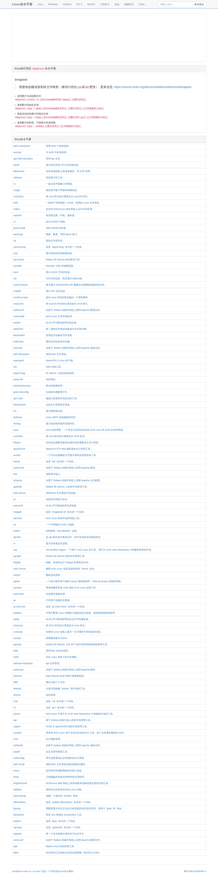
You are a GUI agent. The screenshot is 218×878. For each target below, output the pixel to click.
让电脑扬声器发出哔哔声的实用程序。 (66, 777)
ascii (15, 272)
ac (14, 600)
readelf (17, 291)
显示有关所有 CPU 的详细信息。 (63, 165)
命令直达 (199, 4)
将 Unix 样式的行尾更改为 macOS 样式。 (68, 196)
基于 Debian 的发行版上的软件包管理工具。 (69, 720)
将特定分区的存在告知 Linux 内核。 (65, 789)
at (14, 499)
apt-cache (18, 259)
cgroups (17, 827)
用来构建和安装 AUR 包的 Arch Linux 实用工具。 (72, 587)
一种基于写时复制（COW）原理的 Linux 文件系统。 (74, 202)
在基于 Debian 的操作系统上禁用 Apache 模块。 (71, 467)
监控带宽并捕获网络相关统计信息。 (65, 770)
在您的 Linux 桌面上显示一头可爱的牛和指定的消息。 (74, 631)
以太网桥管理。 (54, 739)
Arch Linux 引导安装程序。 (60, 316)
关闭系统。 (52, 379)
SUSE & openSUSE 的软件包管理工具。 (67, 726)
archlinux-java (20, 297)
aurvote (17, 152)
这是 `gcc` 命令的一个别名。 (61, 707)
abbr (15, 650)
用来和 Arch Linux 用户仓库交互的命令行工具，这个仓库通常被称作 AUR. (85, 732)
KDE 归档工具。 (54, 366)
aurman (17, 587)
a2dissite (18, 745)
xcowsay (18, 631)
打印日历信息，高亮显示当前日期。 (65, 278)
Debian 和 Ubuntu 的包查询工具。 (64, 259)
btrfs (15, 202)
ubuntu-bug (19, 247)
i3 (14, 183)
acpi (15, 253)
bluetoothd (19, 335)
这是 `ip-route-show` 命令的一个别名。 (66, 606)
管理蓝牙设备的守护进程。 (60, 335)
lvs (14, 411)
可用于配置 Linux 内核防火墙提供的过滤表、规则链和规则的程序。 (81, 612)
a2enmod (18, 669)
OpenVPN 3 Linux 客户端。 (60, 360)
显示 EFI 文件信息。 (57, 291)
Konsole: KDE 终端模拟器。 (61, 265)
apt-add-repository (23, 158)
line (15, 474)
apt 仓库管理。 (54, 663)
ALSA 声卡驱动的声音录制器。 (62, 505)
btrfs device (19, 493)
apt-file (17, 537)
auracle (17, 732)
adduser (17, 177)
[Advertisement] (109, 38)
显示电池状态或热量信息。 (60, 253)
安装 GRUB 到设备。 (57, 228)
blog (117, 4)
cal (15, 278)
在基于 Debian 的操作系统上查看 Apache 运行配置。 (74, 480)
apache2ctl (19, 448)
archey (17, 455)
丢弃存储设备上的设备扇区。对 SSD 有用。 (69, 171)
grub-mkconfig (21, 392)
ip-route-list (19, 606)
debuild (17, 688)
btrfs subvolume (21, 146)
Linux (40, 4)
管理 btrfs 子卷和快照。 (58, 146)
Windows (53, 4)
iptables (17, 612)
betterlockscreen (22, 385)
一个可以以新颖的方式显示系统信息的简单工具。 (72, 455)
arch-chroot (19, 568)
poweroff (17, 379)
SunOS (91, 4)
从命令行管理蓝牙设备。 (59, 404)
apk (15, 846)
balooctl (17, 676)
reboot (16, 575)
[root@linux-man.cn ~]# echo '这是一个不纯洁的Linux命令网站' (43, 871)
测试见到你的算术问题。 (59, 341)
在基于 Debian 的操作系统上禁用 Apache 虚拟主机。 (74, 745)
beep (16, 777)
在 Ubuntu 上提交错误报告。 (61, 373)
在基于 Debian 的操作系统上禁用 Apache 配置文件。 (74, 310)
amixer (17, 322)
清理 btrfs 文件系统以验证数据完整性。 (67, 764)
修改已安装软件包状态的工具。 (62, 398)
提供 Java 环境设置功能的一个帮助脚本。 (68, 297)
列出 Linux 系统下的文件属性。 (62, 657)
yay (15, 549)
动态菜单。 (52, 694)
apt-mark (18, 398)
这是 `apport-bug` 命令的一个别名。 (65, 247)
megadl (17, 512)
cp (14, 240)
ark (15, 366)
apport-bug (19, 373)
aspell (16, 751)
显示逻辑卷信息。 (55, 411)
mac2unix (18, 303)
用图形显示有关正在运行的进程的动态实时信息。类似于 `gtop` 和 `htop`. (84, 808)
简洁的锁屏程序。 (55, 385)
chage (16, 190)
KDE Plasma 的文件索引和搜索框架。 (66, 676)
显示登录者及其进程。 (58, 543)
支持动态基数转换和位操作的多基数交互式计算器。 (73, 442)
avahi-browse (20, 284)
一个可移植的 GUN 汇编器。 (61, 524)
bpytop (17, 808)
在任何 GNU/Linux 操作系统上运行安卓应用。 (70, 209)
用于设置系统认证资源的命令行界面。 (66, 758)
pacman (17, 518)
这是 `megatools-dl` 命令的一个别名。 (66, 512)
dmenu (17, 694)
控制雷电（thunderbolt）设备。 (62, 530)
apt (15, 720)
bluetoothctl (19, 404)
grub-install (19, 228)
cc (14, 707)
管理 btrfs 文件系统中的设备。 (62, 493)
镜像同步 (129, 4)
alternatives (19, 802)
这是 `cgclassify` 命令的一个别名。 (64, 827)
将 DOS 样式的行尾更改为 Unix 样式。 (66, 625)
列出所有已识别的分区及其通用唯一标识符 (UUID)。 (74, 852)
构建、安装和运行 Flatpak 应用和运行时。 (68, 562)
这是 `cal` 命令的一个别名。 (61, 701)
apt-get (17, 556)
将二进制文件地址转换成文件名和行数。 (67, 329)
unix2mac (18, 196)
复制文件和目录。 (55, 240)
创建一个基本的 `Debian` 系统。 (63, 795)
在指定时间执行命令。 (58, 499)
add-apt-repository (23, 663)
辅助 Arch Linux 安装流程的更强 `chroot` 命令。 (71, 568)
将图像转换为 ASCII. (57, 638)
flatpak (16, 562)
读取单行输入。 (54, 474)
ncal (15, 701)
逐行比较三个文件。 (56, 682)
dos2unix (18, 625)
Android (67, 4)
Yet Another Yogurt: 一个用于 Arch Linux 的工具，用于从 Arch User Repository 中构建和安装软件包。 (99, 549)
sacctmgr (18, 234)
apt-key (17, 644)
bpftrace (17, 417)
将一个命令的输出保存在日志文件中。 (66, 833)
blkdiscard (18, 171)
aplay (16, 619)
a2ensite (17, 347)
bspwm (17, 821)
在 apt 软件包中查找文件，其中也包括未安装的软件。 (74, 537)
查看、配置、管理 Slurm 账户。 (63, 234)
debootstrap (19, 795)
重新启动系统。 (54, 575)
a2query (17, 480)
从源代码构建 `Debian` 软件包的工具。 (66, 688)
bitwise (17, 442)
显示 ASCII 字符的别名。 (59, 272)
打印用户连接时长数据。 (59, 600)
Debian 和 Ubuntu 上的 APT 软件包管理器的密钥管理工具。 (78, 644)
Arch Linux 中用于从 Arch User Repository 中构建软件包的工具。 (80, 713)
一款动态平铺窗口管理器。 (60, 183)
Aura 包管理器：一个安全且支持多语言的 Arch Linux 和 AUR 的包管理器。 (85, 430)
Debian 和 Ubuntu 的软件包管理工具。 (66, 556)
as (14, 524)
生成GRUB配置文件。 (57, 392)
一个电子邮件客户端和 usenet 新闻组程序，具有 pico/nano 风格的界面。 (84, 581)
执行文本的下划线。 (56, 221)
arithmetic (18, 341)
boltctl (16, 530)
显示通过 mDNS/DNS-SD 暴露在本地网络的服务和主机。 (76, 284)
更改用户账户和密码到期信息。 (62, 190)
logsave (17, 833)
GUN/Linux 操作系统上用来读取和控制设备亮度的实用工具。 (78, 783)
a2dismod (18, 467)
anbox (16, 209)
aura (15, 430)
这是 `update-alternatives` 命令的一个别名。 (69, 802)
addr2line (18, 329)
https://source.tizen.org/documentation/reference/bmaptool (152, 87)
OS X (79, 4)
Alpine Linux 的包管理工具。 (61, 846)
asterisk (17, 215)
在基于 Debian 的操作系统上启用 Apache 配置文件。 (74, 840)
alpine (16, 581)
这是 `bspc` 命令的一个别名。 (62, 821)
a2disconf (18, 310)
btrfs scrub (19, 764)
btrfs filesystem (21, 354)
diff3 (15, 682)
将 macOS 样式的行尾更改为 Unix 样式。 (68, 303)
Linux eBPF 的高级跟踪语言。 (62, 417)
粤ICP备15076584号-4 (195, 871)
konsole (17, 265)
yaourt (16, 713)
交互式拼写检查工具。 (58, 751)
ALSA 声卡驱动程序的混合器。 (62, 322)
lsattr (16, 657)
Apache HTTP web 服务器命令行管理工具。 (69, 448)
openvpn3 (18, 360)
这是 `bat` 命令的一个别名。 (61, 461)
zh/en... (143, 4)
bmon (16, 770)
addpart (17, 789)
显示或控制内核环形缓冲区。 (61, 423)
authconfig (19, 758)
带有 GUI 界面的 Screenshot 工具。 (65, 814)
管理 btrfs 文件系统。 (57, 354)
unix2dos (18, 436)
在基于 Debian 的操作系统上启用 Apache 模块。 (71, 669)
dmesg (17, 423)
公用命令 (105, 4)
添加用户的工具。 (55, 177)
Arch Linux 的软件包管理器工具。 (64, 518)
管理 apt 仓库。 (54, 158)
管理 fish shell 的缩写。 (58, 650)
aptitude (17, 486)
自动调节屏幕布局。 (56, 594)
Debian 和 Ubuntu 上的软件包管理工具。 (67, 486)
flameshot (18, 814)
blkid (15, 852)
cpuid (16, 165)
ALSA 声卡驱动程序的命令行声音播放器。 (68, 619)
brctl (15, 739)
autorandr (18, 594)
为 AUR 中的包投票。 (57, 152)
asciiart (17, 638)
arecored (18, 505)
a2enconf (18, 840)
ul (14, 221)
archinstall (18, 316)
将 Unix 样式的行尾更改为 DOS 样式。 (66, 436)
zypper (17, 726)
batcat (16, 461)
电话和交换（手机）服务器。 (61, 215)
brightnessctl (20, 783)
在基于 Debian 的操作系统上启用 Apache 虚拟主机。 (74, 347)
